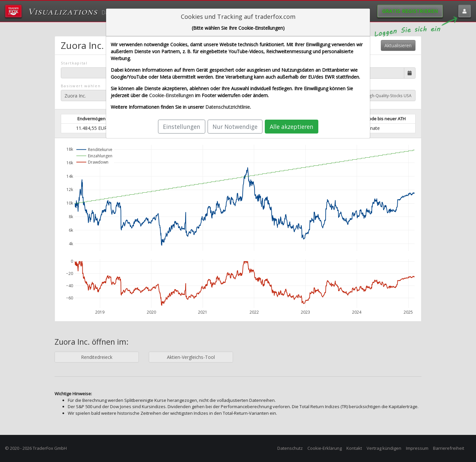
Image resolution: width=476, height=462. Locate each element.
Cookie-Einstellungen (171, 95)
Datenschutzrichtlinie (227, 107)
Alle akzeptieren (291, 127)
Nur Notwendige (235, 127)
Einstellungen (181, 127)
